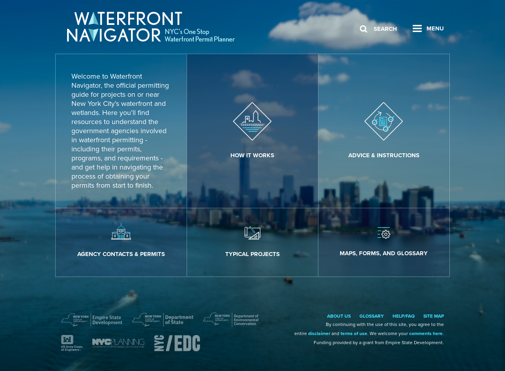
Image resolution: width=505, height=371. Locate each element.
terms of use (353, 333)
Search (385, 28)
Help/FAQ (404, 316)
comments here (426, 333)
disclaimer (319, 333)
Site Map (433, 316)
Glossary (371, 316)
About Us (339, 316)
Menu (435, 28)
